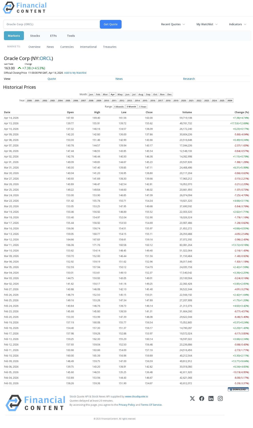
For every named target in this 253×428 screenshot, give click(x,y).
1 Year (142, 106)
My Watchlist (204, 24)
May (120, 94)
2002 (44, 100)
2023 (206, 100)
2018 (168, 100)
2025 (222, 100)
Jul (134, 94)
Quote (52, 79)
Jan (91, 94)
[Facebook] (202, 403)
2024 (214, 100)
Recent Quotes (171, 24)
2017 (160, 100)
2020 (183, 100)
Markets (14, 36)
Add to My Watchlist (81, 72)
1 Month (119, 106)
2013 (129, 100)
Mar (105, 94)
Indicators (235, 24)
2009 (98, 100)
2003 (52, 100)
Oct (155, 94)
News (50, 47)
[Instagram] (220, 403)
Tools (71, 36)
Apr (113, 94)
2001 (37, 100)
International (88, 47)
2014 (137, 100)
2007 (83, 100)
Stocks (35, 36)
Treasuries (109, 47)
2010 (106, 100)
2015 (145, 100)
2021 (191, 100)
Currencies (67, 47)
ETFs (53, 36)
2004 (60, 100)
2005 (67, 100)
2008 (91, 100)
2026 (229, 100)
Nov (162, 94)
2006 (75, 100)
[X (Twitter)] (192, 403)
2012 (121, 100)
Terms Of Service (151, 404)
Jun (127, 94)
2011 (114, 100)
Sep (148, 94)
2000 (29, 100)
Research (189, 79)
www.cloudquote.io (136, 396)
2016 (152, 100)
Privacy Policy (127, 404)
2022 (198, 100)
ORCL (46, 58)
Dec (169, 94)
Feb (98, 94)
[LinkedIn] (211, 403)
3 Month (131, 106)
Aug (141, 94)
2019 (175, 100)
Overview (34, 47)
